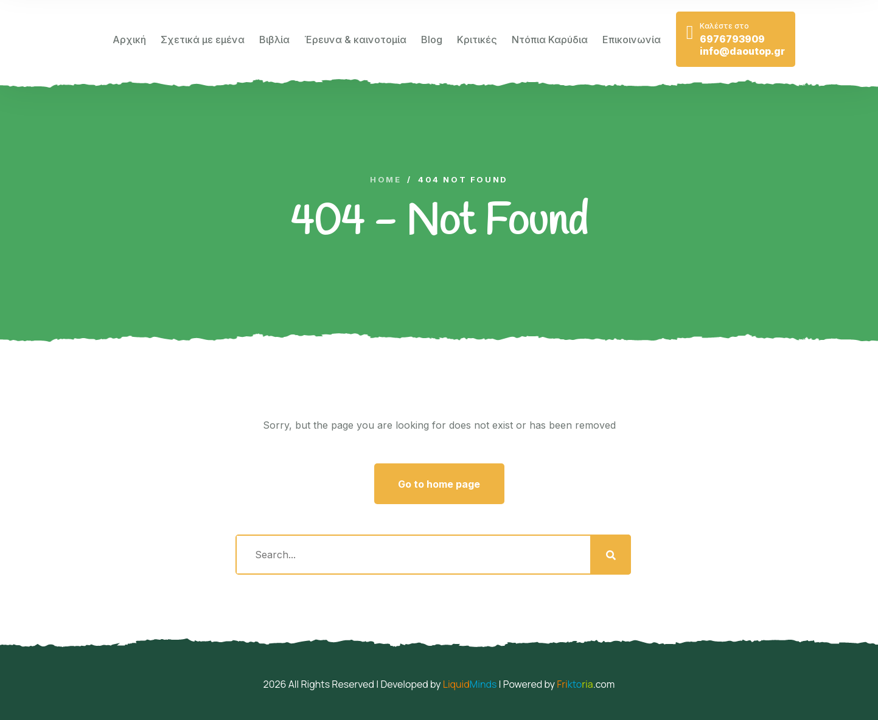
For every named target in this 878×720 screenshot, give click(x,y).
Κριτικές (477, 39)
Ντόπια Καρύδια (550, 39)
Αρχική (129, 39)
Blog (431, 39)
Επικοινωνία (631, 39)
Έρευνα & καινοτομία (355, 39)
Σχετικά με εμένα (203, 39)
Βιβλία (274, 39)
